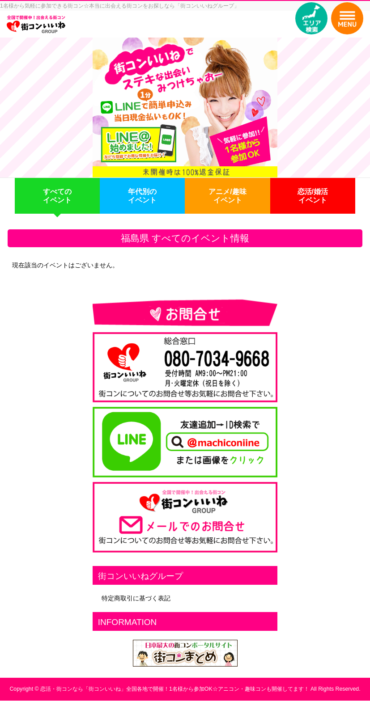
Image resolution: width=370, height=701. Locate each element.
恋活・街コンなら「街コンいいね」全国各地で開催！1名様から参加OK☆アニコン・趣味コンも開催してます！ (174, 689)
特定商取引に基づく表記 (136, 598)
